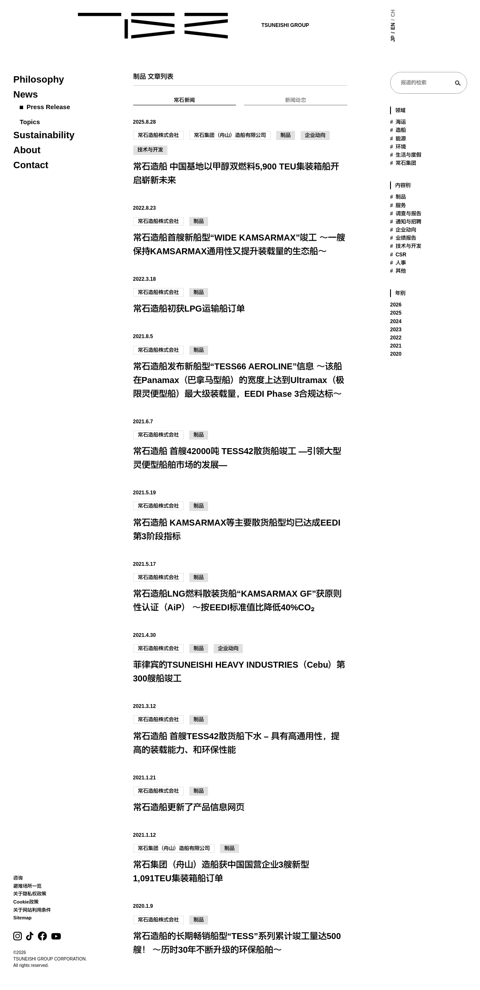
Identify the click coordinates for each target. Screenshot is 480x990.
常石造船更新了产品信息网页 (188, 807)
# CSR (398, 255)
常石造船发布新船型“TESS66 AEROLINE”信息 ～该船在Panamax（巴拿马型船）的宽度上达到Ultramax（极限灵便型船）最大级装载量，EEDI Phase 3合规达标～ (238, 380)
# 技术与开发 (405, 246)
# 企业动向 (403, 230)
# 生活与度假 (405, 155)
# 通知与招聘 (405, 222)
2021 (396, 346)
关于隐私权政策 (29, 893)
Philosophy (38, 79)
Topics (30, 121)
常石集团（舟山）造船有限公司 (230, 135)
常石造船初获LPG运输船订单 (189, 308)
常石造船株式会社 (158, 135)
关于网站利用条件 (32, 910)
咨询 (18, 877)
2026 (396, 305)
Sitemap (22, 917)
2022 (396, 338)
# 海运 (398, 122)
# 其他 (398, 271)
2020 (396, 354)
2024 (396, 321)
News (25, 94)
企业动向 (315, 135)
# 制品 (398, 197)
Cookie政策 (26, 901)
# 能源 (398, 139)
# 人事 (398, 263)
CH (370, 13)
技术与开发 (150, 150)
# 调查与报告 (405, 214)
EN (370, 26)
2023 (396, 330)
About (27, 150)
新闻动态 (295, 100)
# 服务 (398, 205)
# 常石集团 (403, 163)
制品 (285, 135)
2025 (396, 313)
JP (370, 39)
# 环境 (398, 147)
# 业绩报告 (403, 238)
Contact (30, 165)
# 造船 (398, 130)
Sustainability (44, 135)
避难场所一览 (27, 886)
